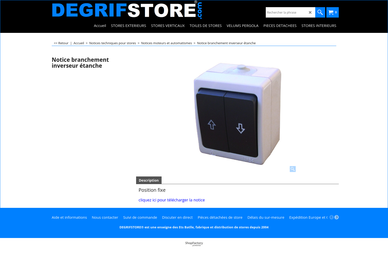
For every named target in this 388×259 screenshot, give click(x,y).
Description (149, 180)
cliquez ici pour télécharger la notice (172, 200)
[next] (336, 217)
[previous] (331, 217)
